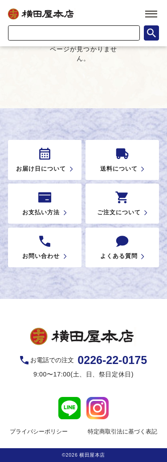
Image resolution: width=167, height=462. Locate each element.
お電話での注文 (88, 360)
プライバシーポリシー (39, 431)
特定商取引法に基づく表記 (122, 431)
